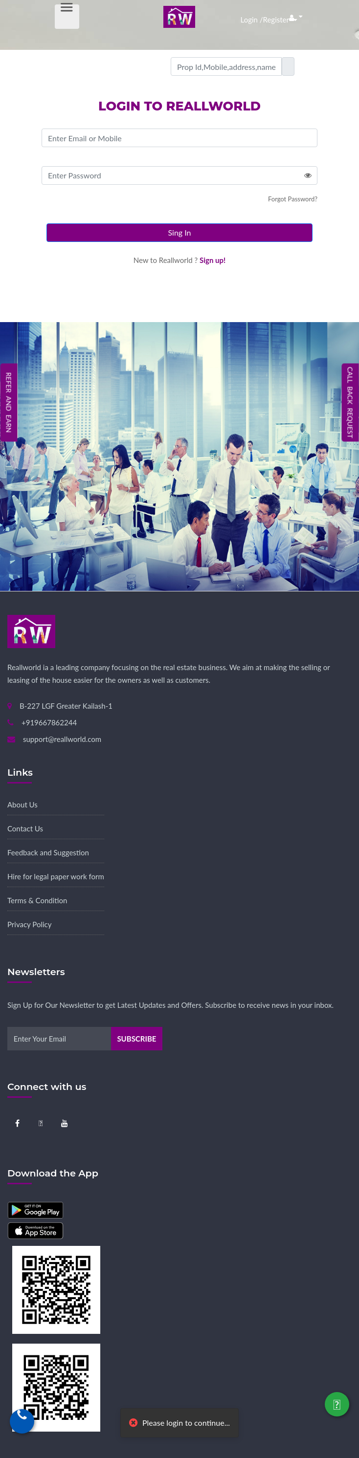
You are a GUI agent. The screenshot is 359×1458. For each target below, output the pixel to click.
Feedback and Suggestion (48, 852)
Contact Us (25, 828)
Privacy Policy (29, 924)
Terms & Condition (37, 900)
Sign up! (212, 260)
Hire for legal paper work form (55, 876)
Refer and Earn (9, 402)
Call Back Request (350, 402)
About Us (22, 804)
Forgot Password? (292, 199)
